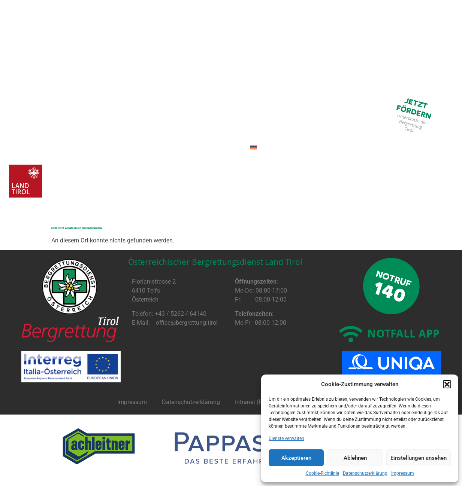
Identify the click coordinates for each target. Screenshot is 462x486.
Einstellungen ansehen (418, 458)
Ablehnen (355, 458)
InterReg (377, 64)
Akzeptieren (296, 458)
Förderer (151, 64)
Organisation (205, 64)
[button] (447, 384)
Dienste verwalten (286, 438)
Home (25, 64)
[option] (98, 446)
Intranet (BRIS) (254, 402)
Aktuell (60, 64)
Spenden (103, 64)
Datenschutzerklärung (365, 473)
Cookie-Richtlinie (322, 473)
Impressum (402, 473)
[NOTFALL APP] (351, 334)
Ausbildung (329, 64)
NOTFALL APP (403, 333)
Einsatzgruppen (269, 64)
